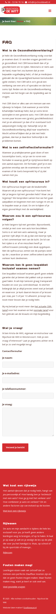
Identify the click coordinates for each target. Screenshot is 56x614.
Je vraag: (7, 404)
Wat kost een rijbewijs (14, 510)
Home (20, 21)
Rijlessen (7, 552)
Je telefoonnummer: (14, 389)
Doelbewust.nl (30, 607)
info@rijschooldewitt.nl (39, 2)
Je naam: (7, 357)
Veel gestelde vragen (14, 586)
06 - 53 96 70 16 (16, 2)
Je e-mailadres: (11, 373)
